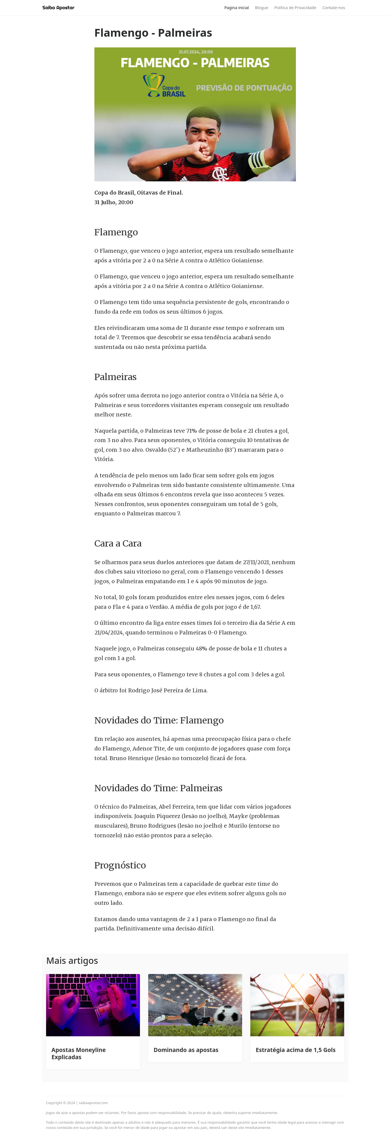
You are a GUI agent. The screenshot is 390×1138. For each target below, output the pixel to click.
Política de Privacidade (295, 7)
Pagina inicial (236, 7)
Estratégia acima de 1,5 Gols (296, 1050)
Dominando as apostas (186, 1050)
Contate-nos (333, 7)
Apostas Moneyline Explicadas (79, 1053)
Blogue (261, 7)
